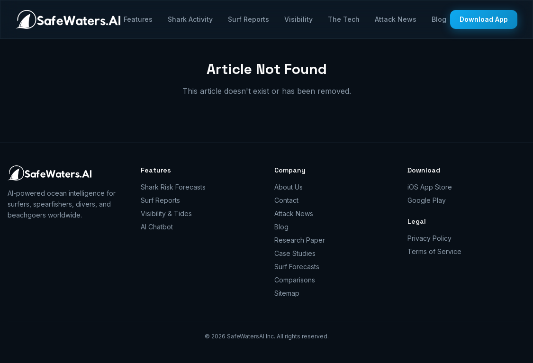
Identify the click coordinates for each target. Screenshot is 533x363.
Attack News (395, 19)
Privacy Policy (429, 238)
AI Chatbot (157, 227)
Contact (286, 200)
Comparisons (294, 280)
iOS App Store (429, 187)
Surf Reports (248, 19)
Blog (439, 19)
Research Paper (299, 240)
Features (138, 19)
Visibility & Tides (166, 213)
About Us (288, 187)
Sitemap (286, 293)
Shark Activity (190, 19)
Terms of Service (434, 251)
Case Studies (295, 253)
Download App (484, 19)
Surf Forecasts (296, 267)
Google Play (426, 200)
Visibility (298, 19)
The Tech (344, 19)
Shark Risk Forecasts (173, 187)
